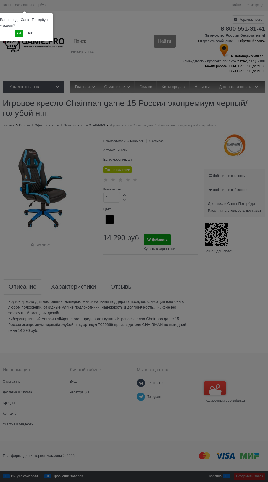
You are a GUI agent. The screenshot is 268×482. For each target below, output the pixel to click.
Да (19, 33)
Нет (29, 33)
